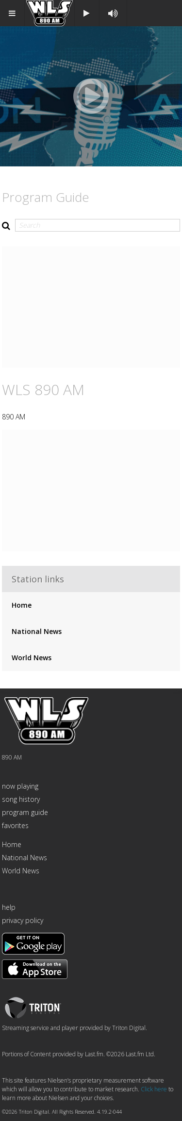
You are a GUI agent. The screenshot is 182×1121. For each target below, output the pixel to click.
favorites (15, 825)
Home (22, 605)
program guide (25, 812)
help (9, 907)
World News (31, 657)
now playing (20, 786)
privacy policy (22, 920)
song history (21, 799)
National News (37, 631)
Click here (154, 1089)
